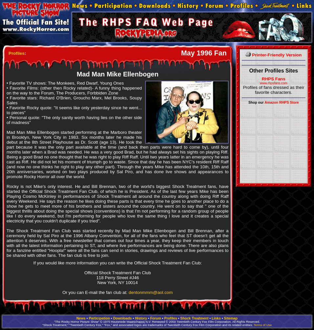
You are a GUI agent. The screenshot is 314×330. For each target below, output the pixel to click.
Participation (99, 318)
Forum (155, 318)
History (141, 318)
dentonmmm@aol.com (151, 292)
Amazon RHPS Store (282, 102)
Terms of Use (263, 325)
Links (216, 318)
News (81, 318)
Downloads (122, 318)
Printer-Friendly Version (274, 54)
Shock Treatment (194, 318)
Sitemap (230, 318)
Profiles (17, 53)
